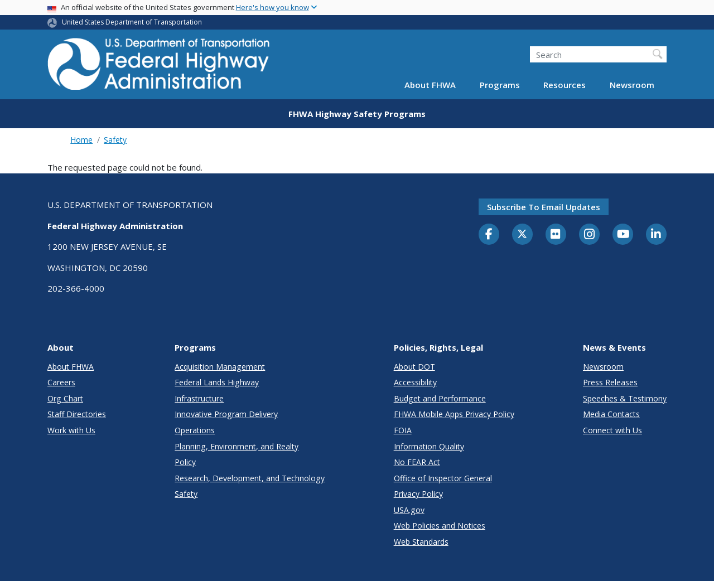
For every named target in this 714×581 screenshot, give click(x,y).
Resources (564, 84)
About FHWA (430, 84)
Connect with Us (612, 430)
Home (81, 139)
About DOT (414, 366)
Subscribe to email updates (543, 206)
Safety (115, 139)
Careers (61, 382)
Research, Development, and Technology (250, 478)
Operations (195, 430)
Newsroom (632, 84)
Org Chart (65, 398)
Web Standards (421, 541)
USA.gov (409, 510)
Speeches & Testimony (625, 398)
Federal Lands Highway (217, 382)
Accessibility (415, 382)
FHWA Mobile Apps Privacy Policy (454, 414)
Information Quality (429, 446)
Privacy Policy (418, 493)
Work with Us (71, 430)
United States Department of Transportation (132, 22)
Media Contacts (611, 414)
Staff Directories (76, 414)
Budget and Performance (440, 398)
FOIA (403, 430)
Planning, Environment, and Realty (236, 446)
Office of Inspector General (443, 478)
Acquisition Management (220, 366)
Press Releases (610, 382)
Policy (185, 462)
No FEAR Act (417, 462)
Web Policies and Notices (439, 525)
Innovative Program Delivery (226, 414)
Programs (500, 84)
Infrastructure (199, 398)
